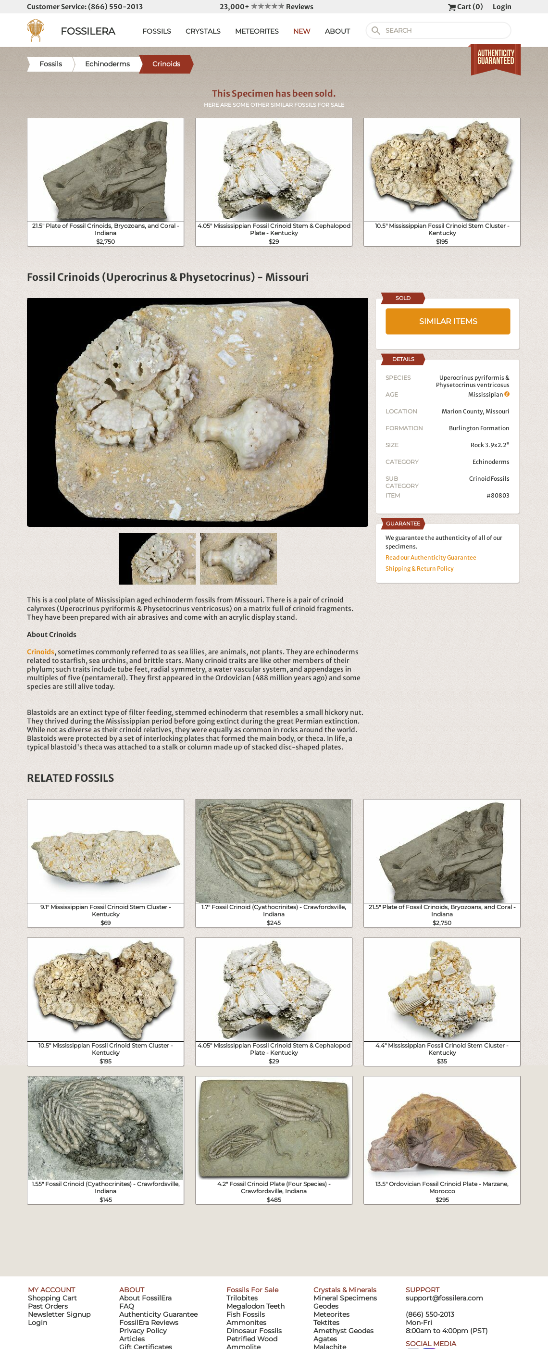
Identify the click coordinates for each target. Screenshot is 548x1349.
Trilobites (242, 1298)
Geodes (325, 1306)
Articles (132, 1339)
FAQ (126, 1306)
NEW (302, 31)
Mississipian (489, 394)
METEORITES (257, 31)
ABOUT (337, 31)
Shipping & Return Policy (420, 568)
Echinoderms (491, 461)
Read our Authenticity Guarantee (431, 557)
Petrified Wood (251, 1339)
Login (502, 6)
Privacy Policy (143, 1330)
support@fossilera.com (444, 1298)
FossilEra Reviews (148, 1322)
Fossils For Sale (252, 1290)
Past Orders (48, 1306)
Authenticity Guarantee (158, 1314)
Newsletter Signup (59, 1314)
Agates (325, 1339)
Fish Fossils (245, 1314)
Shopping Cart (52, 1298)
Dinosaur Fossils (254, 1330)
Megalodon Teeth (255, 1306)
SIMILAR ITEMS (448, 321)
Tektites (326, 1322)
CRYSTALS (203, 31)
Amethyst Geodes (343, 1330)
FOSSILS (156, 31)
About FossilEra (145, 1298)
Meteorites (331, 1314)
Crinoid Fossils (489, 478)
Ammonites (246, 1322)
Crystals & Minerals (344, 1290)
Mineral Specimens (345, 1298)
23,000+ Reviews (266, 6)
